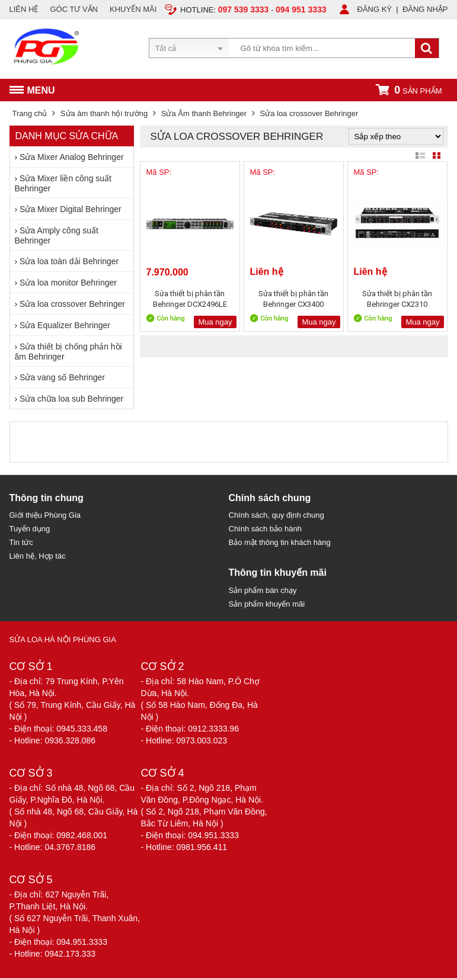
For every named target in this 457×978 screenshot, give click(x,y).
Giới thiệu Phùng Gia (45, 515)
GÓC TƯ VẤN (74, 9)
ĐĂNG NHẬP (425, 9)
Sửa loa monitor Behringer (68, 282)
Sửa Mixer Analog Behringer (72, 157)
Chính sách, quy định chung (276, 515)
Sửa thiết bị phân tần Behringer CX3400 (293, 299)
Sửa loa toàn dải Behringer (69, 261)
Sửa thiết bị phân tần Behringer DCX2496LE (190, 299)
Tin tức (21, 542)
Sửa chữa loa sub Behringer (71, 398)
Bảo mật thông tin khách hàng (280, 542)
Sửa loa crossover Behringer (72, 304)
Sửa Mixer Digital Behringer (71, 209)
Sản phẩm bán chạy (263, 590)
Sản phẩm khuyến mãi (267, 603)
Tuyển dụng (29, 528)
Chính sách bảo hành (265, 528)
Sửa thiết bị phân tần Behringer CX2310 (397, 299)
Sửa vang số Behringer (62, 377)
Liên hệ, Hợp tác (37, 555)
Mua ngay (215, 322)
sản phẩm (408, 90)
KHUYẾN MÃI (133, 9)
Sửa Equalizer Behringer (65, 325)
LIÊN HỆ (24, 9)
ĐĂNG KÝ (374, 9)
